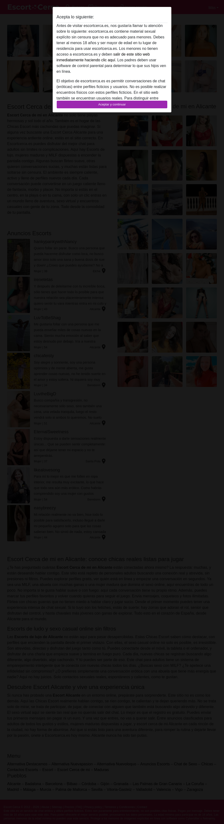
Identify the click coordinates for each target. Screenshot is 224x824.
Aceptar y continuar (112, 104)
